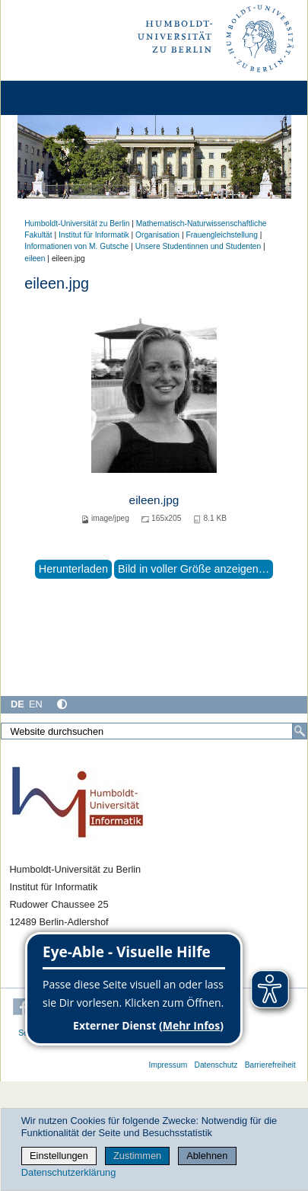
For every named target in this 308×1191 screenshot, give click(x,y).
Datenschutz (215, 1065)
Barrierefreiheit (270, 1065)
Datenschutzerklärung (68, 1172)
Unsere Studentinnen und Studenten (198, 246)
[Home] (54, 98)
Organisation (157, 235)
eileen (34, 258)
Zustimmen (137, 1155)
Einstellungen (59, 1155)
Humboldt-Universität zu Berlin (76, 223)
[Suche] (299, 731)
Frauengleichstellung (221, 235)
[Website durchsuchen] (154, 731)
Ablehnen (206, 1155)
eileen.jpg (154, 499)
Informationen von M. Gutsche (76, 246)
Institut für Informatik (94, 235)
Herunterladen (73, 569)
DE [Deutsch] (17, 704)
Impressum (168, 1065)
